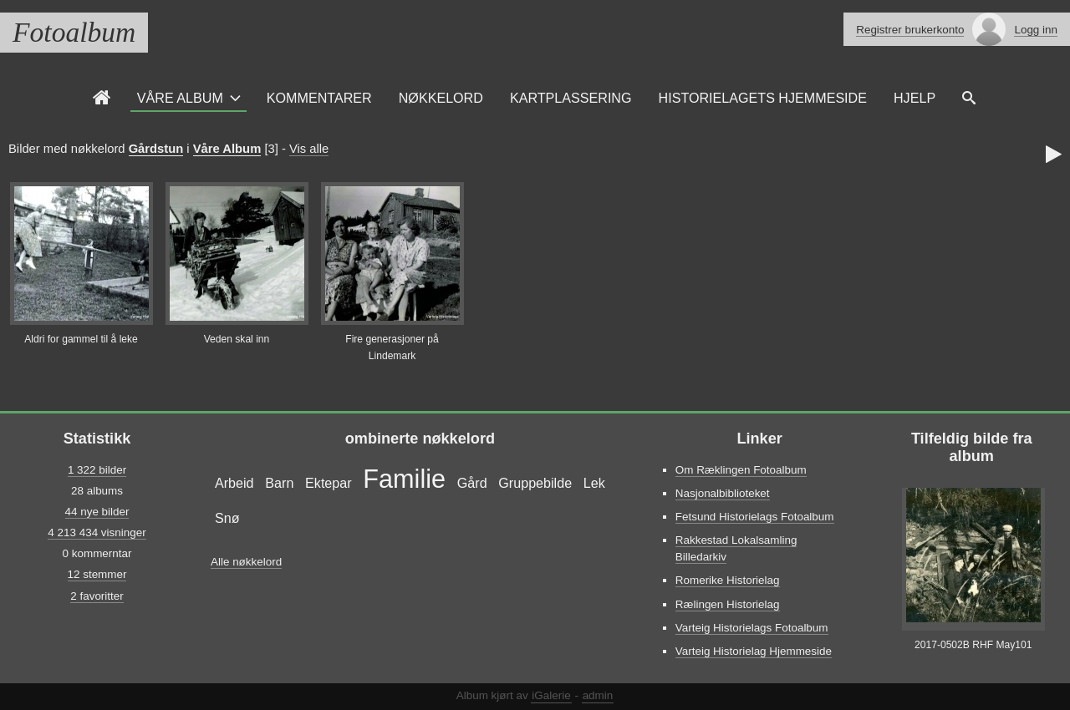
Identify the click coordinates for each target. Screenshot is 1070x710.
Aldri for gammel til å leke (81, 339)
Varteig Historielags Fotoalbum (751, 627)
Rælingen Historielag (727, 604)
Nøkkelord (441, 97)
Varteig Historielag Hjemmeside (753, 651)
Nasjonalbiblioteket (722, 493)
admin (598, 695)
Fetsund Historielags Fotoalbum (754, 516)
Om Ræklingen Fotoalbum (741, 470)
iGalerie (551, 695)
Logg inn (1035, 29)
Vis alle (309, 148)
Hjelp (914, 97)
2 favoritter (96, 596)
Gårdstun (156, 148)
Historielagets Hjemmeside (763, 97)
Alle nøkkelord (246, 561)
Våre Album (180, 97)
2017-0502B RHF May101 (973, 645)
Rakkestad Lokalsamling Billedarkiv (736, 548)
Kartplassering (571, 97)
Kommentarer (319, 97)
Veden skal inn (237, 339)
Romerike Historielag (727, 580)
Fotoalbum (74, 32)
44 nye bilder (97, 511)
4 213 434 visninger (96, 532)
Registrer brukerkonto (910, 29)
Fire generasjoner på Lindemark (391, 347)
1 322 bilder (97, 470)
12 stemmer (97, 574)
